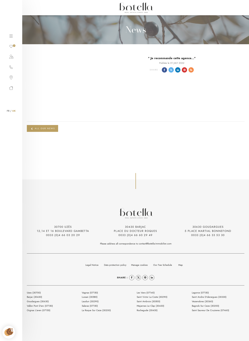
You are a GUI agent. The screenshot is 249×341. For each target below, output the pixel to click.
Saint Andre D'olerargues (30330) (209, 297)
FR (8, 110)
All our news (43, 128)
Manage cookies (139, 265)
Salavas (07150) (90, 305)
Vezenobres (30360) (202, 301)
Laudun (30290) (90, 301)
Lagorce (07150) (200, 292)
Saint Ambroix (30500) (148, 301)
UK (14, 110)
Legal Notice (91, 265)
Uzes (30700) (34, 292)
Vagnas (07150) (90, 292)
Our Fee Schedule (163, 265)
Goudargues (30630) (38, 301)
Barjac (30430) (34, 297)
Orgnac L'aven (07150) (38, 310)
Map (180, 265)
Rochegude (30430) (147, 310)
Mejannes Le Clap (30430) (150, 305)
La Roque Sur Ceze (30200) (96, 310)
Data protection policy (115, 265)
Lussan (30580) (90, 297)
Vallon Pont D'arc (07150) (40, 305)
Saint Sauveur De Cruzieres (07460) (210, 310)
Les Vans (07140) (146, 292)
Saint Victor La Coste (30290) (152, 297)
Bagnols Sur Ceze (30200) (205, 305)
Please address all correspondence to (135, 243)
